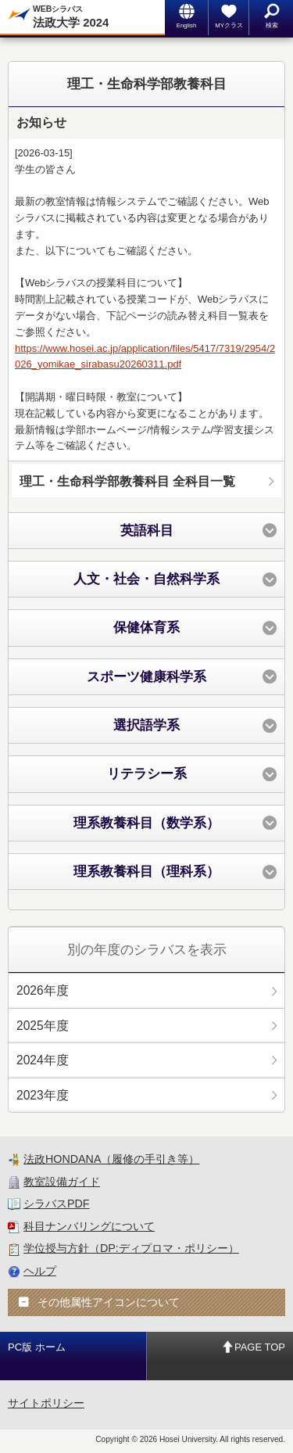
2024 (42, 1060)
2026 (42, 990)
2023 (42, 1095)
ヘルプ (39, 1271)
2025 (42, 1025)
